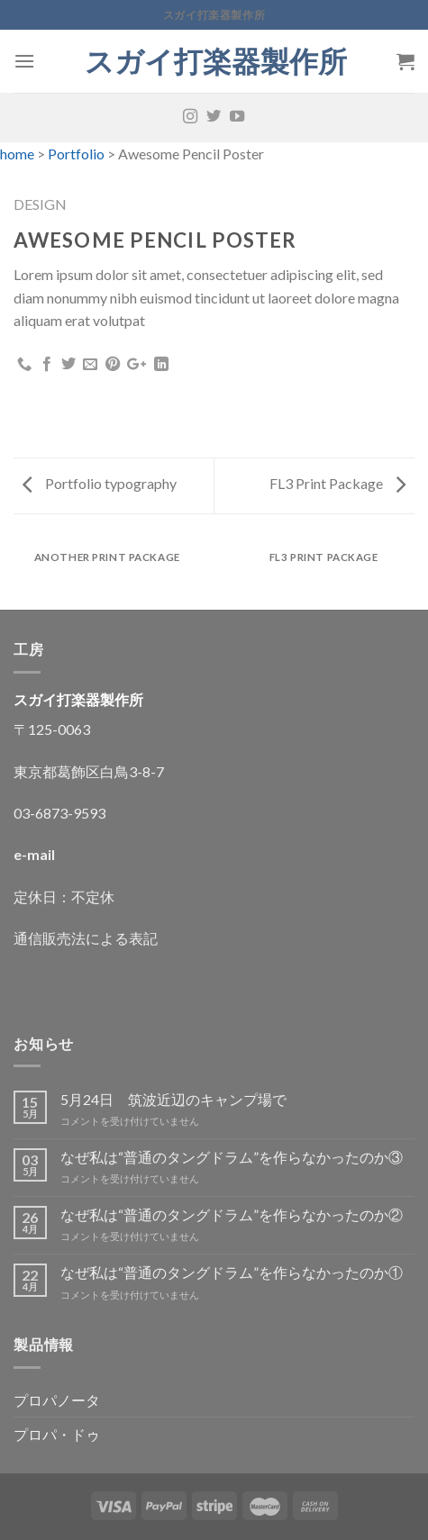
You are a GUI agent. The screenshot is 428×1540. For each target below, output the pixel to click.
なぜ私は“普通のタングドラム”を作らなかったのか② (231, 1214)
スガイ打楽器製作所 (230, 61)
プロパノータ (57, 1400)
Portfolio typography (100, 483)
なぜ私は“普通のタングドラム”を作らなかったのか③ (231, 1156)
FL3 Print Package (337, 483)
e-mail (34, 854)
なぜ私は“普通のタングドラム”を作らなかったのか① (231, 1272)
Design (40, 204)
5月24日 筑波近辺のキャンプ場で (173, 1099)
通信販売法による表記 (86, 938)
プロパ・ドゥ (57, 1434)
